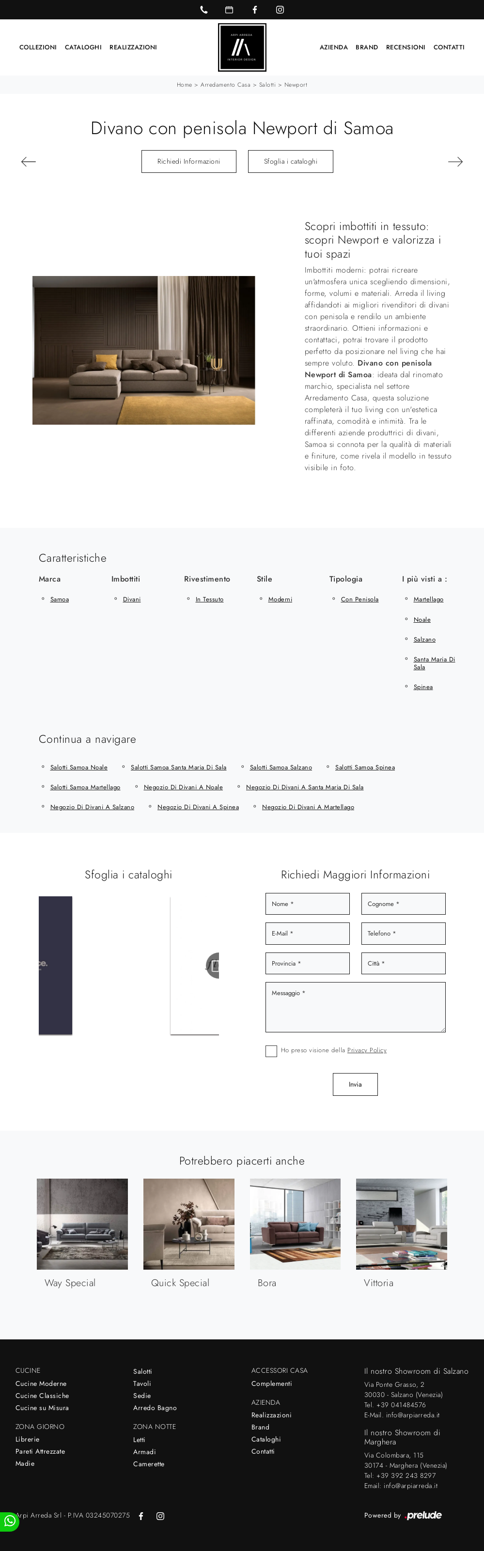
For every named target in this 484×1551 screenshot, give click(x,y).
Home (184, 84)
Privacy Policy (367, 1050)
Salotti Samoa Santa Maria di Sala (179, 767)
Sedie (142, 1395)
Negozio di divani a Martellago (308, 807)
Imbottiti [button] (126, 578)
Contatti (449, 47)
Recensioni (406, 47)
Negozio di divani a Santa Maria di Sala (305, 787)
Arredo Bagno (155, 1408)
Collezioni (38, 47)
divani (132, 599)
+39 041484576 (401, 1405)
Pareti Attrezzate (40, 1451)
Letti (139, 1439)
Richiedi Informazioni (188, 161)
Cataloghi (83, 47)
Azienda (334, 47)
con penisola (360, 599)
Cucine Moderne (41, 1383)
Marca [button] (50, 578)
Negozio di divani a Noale (183, 787)
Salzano (425, 639)
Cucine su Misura (42, 1408)
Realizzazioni (133, 47)
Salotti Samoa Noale (79, 767)
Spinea (423, 686)
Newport (296, 84)
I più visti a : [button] (425, 578)
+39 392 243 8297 (406, 1475)
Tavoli (142, 1383)
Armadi (144, 1452)
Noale (422, 619)
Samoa (59, 599)
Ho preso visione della (334, 1050)
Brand (367, 47)
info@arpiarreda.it (413, 1415)
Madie (25, 1463)
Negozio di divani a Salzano (92, 807)
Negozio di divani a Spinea (198, 807)
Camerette (149, 1464)
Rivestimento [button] (207, 578)
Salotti (267, 84)
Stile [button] (265, 578)
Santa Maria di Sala (434, 663)
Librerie (28, 1439)
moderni (280, 599)
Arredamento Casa (225, 84)
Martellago (429, 599)
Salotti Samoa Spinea (365, 767)
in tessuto (210, 599)
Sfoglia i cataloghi (291, 161)
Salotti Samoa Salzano (281, 767)
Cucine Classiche (42, 1395)
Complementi (272, 1383)
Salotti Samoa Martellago (85, 787)
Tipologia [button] (346, 578)
